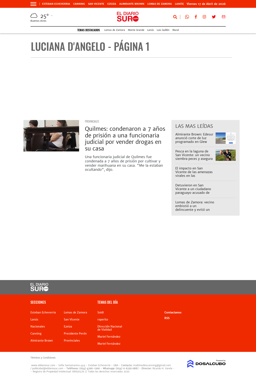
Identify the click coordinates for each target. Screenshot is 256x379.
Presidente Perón (75, 333)
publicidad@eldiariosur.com (47, 368)
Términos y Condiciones (42, 357)
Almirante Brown (131, 4)
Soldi (100, 312)
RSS (166, 318)
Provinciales (92, 121)
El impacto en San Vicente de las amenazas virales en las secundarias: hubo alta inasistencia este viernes (194, 175)
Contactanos (172, 312)
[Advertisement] (131, 88)
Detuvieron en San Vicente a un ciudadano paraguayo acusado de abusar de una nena (193, 190)
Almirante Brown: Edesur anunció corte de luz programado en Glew (194, 138)
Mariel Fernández (108, 336)
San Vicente (96, 4)
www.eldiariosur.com (43, 365)
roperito (102, 319)
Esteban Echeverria (56, 4)
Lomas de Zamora (159, 4)
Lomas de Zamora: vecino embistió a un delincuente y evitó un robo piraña (194, 207)
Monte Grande (136, 29)
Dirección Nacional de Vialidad (109, 328)
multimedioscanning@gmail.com (152, 365)
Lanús (150, 29)
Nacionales (37, 326)
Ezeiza (111, 4)
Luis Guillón (163, 29)
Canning (79, 4)
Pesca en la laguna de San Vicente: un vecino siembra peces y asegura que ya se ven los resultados (194, 158)
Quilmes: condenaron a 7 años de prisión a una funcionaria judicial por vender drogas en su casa (125, 138)
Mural (175, 29)
